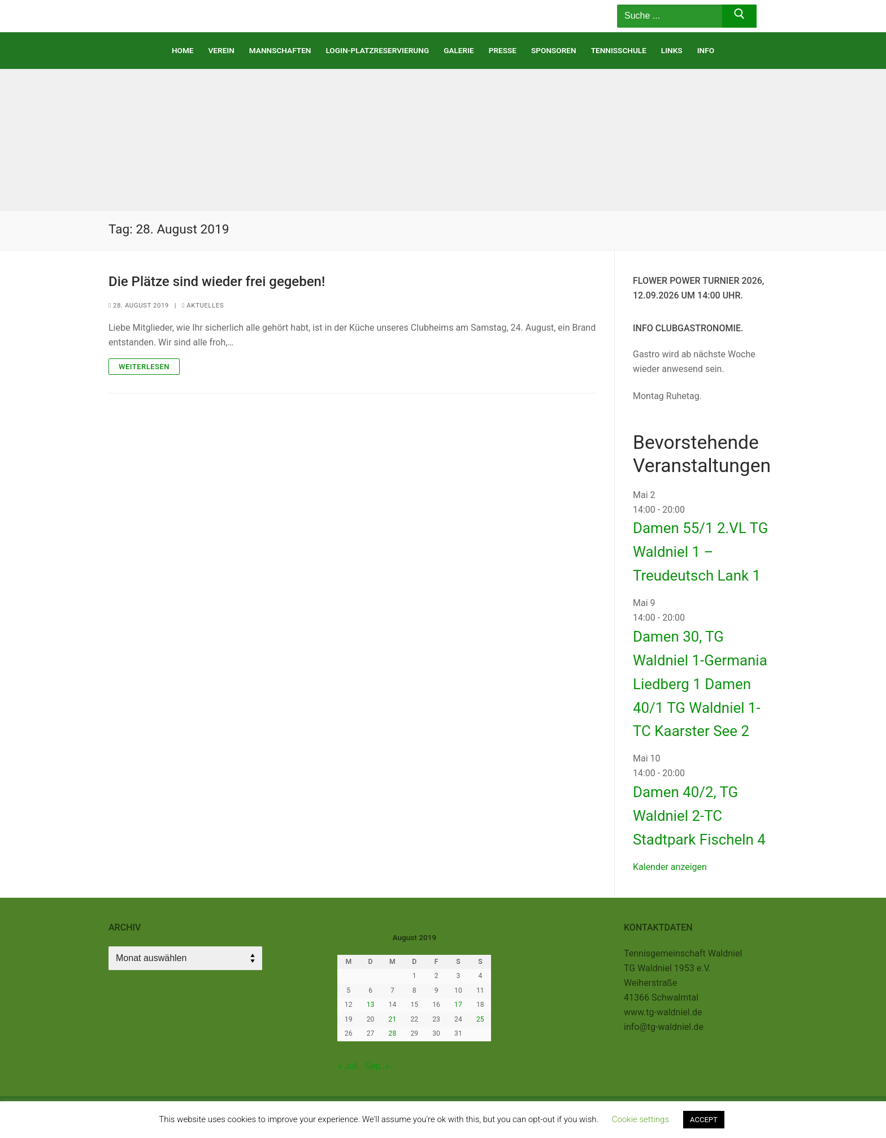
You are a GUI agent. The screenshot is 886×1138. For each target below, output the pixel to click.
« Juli (347, 1066)
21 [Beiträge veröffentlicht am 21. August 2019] (393, 1019)
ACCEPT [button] (704, 1119)
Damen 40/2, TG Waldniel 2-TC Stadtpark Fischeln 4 (699, 816)
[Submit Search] (739, 16)
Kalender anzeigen (670, 867)
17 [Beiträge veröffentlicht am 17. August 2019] (458, 1005)
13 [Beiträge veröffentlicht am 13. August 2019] (371, 1005)
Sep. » (377, 1066)
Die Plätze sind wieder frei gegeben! (216, 281)
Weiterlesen (144, 366)
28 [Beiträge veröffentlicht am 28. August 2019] (393, 1033)
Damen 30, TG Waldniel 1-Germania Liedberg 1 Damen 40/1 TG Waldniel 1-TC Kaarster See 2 (700, 684)
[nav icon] (575, 16)
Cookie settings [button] (640, 1119)
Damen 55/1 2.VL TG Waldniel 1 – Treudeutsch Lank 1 (700, 552)
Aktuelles (203, 305)
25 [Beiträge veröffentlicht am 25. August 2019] (480, 1019)
